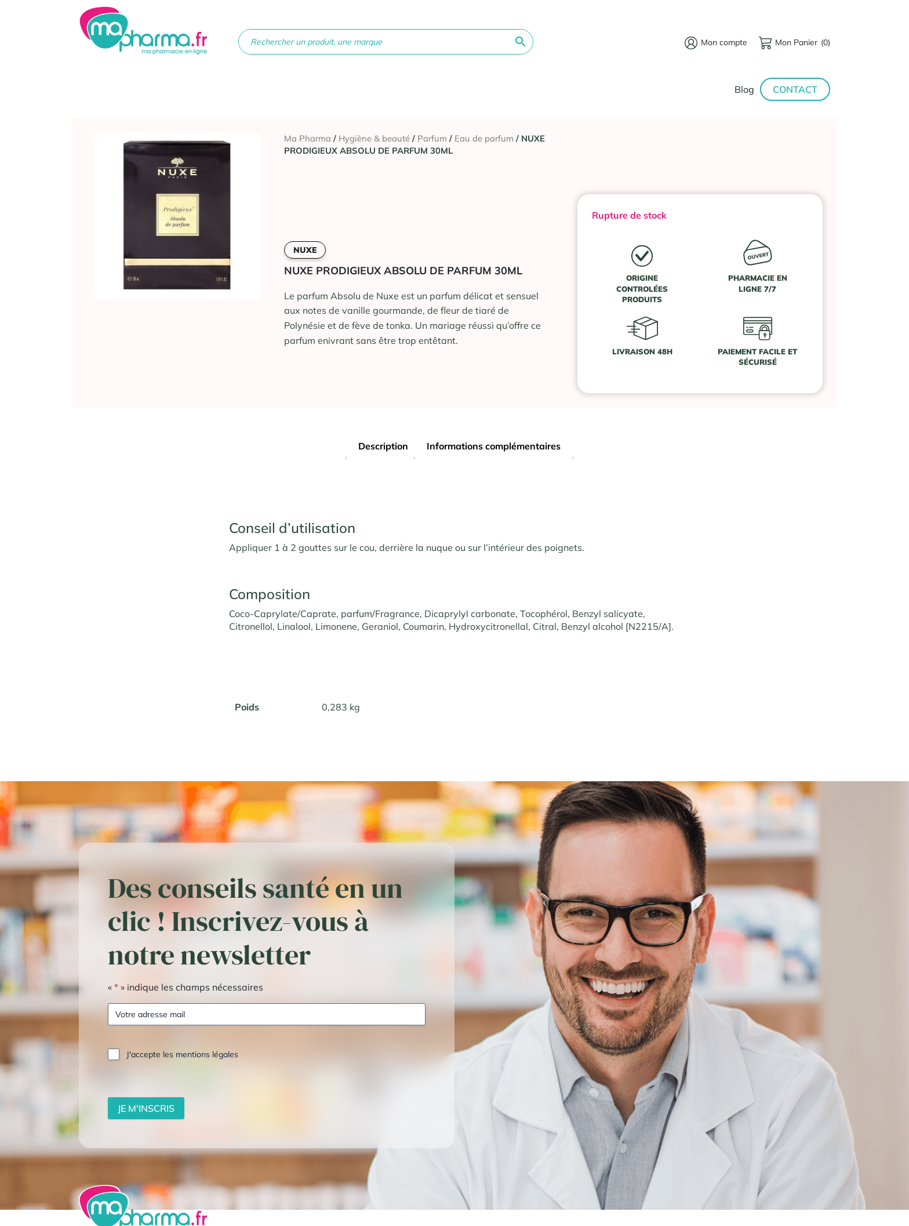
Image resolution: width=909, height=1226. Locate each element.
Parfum (432, 138)
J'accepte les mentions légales (182, 1054)
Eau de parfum (484, 138)
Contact (795, 89)
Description (383, 446)
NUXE (305, 250)
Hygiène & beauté (374, 138)
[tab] (383, 447)
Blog (744, 89)
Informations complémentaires (494, 446)
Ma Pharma (307, 138)
